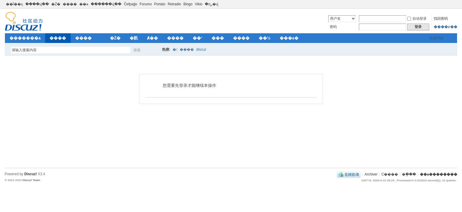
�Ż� (55, 4)
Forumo (146, 4)
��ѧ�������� (438, 174)
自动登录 (417, 18)
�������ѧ (25, 38)
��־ (197, 38)
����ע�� (445, 27)
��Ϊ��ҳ (14, 4)
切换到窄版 (454, 4)
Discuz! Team (31, 180)
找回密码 (441, 18)
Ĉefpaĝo (130, 4)
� (175, 49)
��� (218, 38)
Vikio (198, 4)
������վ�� (106, 4)
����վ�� (37, 4)
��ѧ (83, 4)
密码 (333, 27)
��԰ (100, 38)
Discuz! (30, 174)
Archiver (370, 174)
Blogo (187, 4)
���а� (289, 38)
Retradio (174, 4)
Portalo (159, 4)
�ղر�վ (211, 4)
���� (70, 4)
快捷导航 (437, 38)
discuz (201, 49)
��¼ (264, 38)
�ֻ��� (409, 174)
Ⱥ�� (152, 38)
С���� (389, 174)
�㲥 (134, 38)
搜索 (137, 50)
